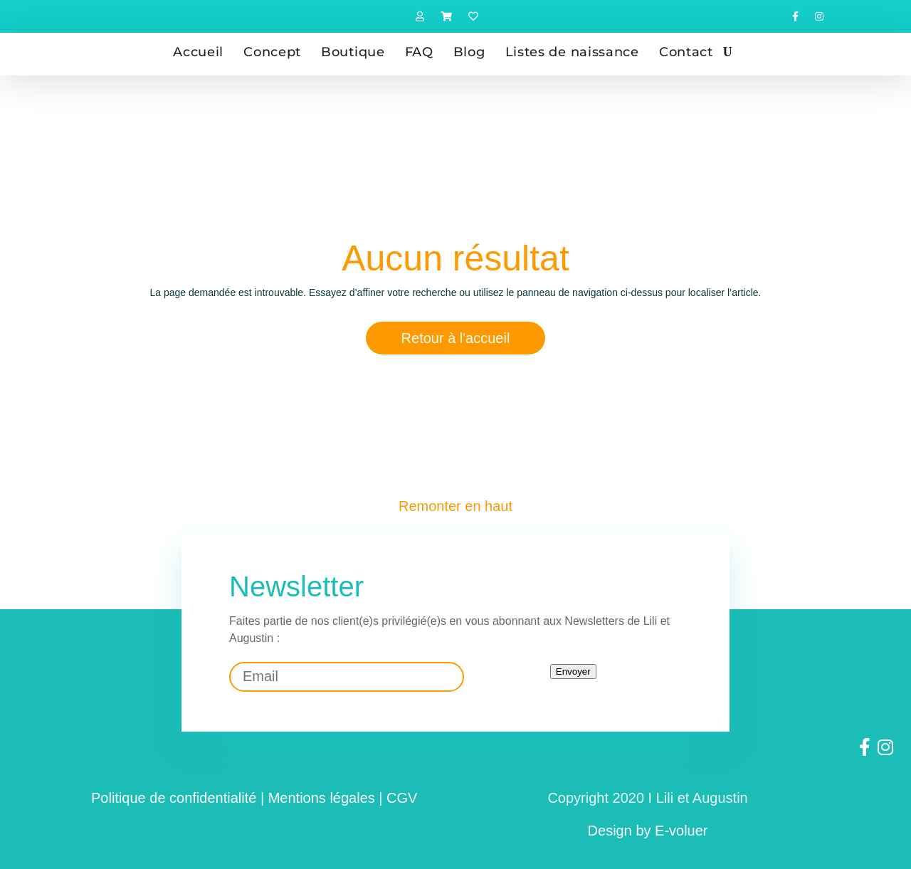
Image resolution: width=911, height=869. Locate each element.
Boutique (353, 52)
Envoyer (573, 671)
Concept (272, 52)
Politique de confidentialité (173, 798)
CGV (401, 798)
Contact (686, 52)
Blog (469, 52)
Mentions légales (321, 798)
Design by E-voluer (648, 830)
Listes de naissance (572, 52)
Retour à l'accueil (455, 338)
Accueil (198, 52)
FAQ (419, 52)
